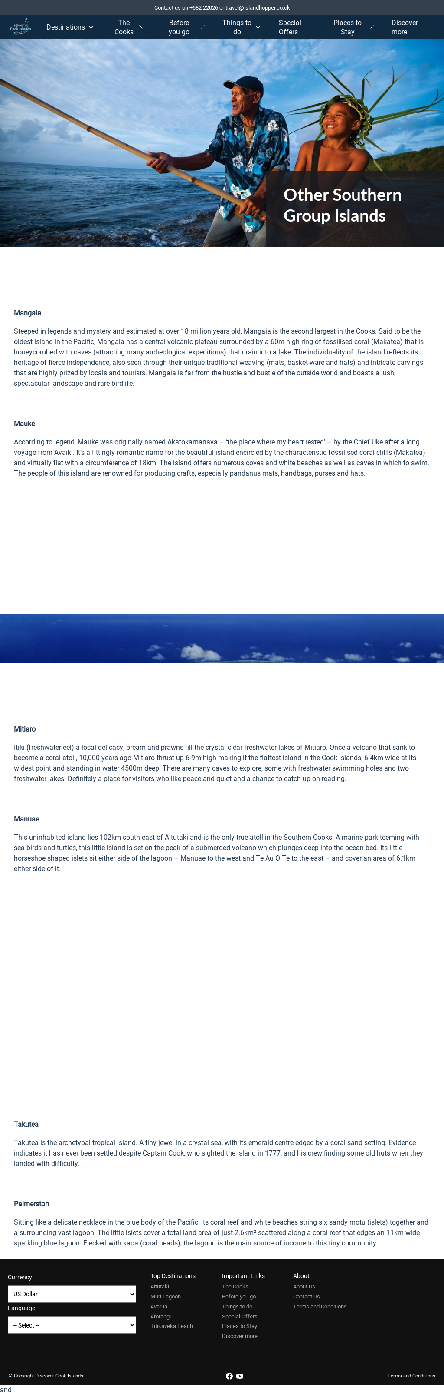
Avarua (158, 1306)
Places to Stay (353, 27)
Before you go (187, 27)
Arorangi (160, 1316)
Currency (20, 1277)
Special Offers (290, 27)
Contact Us (306, 1296)
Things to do (241, 27)
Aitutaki (159, 1286)
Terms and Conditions (320, 1306)
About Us (304, 1286)
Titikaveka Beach (171, 1326)
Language (21, 1308)
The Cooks (130, 27)
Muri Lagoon (165, 1296)
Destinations (70, 26)
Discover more (405, 27)
